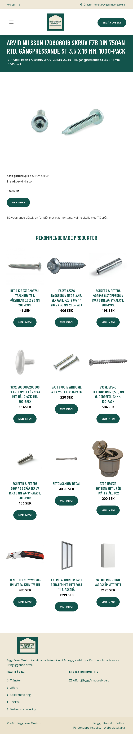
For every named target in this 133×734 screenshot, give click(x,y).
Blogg (97, 723)
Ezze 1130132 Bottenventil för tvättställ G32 (108, 488)
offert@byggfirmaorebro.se (109, 4)
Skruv (44, 176)
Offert (14, 688)
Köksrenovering (20, 695)
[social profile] (19, 4)
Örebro (88, 4)
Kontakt (108, 723)
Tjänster (15, 680)
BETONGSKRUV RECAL (66, 483)
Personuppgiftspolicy (87, 728)
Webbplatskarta (114, 728)
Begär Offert (112, 22)
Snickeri (15, 702)
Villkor (121, 723)
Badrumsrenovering (23, 709)
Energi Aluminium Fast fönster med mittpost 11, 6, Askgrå (66, 585)
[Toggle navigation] (11, 22)
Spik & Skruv (31, 176)
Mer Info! (18, 202)
